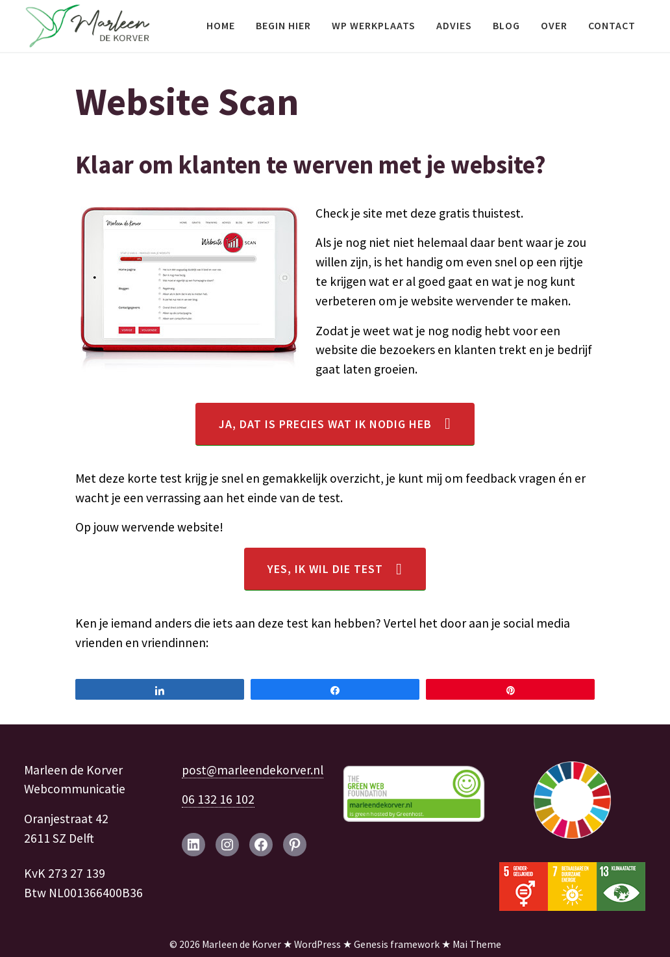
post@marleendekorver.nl (252, 770)
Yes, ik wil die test (325, 568)
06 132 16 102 (218, 799)
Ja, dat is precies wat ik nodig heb (325, 423)
